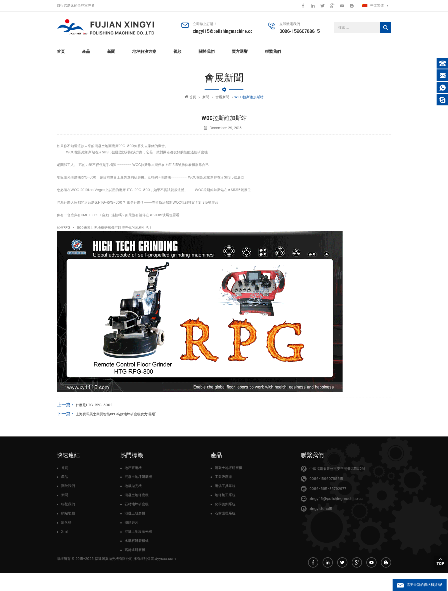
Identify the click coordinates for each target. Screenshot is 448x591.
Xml (64, 531)
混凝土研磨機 (135, 513)
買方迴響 (240, 51)
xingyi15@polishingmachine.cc (223, 31)
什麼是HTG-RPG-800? (94, 405)
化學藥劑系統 (225, 504)
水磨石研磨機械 (137, 541)
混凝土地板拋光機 (138, 531)
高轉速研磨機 (135, 550)
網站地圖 (68, 513)
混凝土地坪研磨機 (138, 477)
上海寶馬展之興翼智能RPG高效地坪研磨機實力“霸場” (116, 414)
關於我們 (207, 51)
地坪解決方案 (144, 51)
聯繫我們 (273, 51)
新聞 (111, 51)
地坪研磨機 (133, 468)
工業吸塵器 (223, 477)
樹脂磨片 (131, 522)
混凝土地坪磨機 (137, 495)
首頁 (61, 51)
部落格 (66, 522)
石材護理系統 (225, 513)
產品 (86, 51)
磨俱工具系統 (225, 486)
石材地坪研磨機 (137, 504)
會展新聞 (222, 97)
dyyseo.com (165, 576)
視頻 (177, 51)
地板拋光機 (133, 486)
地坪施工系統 (225, 495)
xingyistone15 (320, 509)
